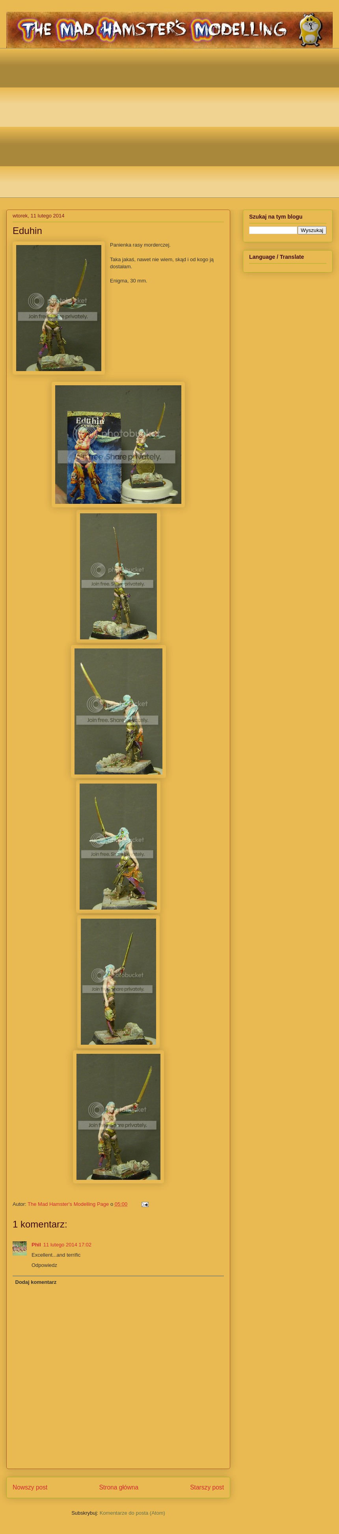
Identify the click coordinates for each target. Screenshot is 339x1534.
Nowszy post (30, 1487)
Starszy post (207, 1487)
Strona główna (118, 1487)
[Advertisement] (74, 122)
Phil (36, 1245)
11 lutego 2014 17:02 (67, 1245)
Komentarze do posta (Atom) (132, 1513)
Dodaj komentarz (36, 1282)
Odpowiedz (44, 1265)
